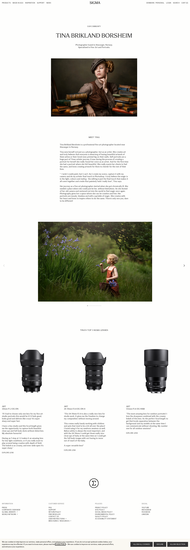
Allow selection (177, 544)
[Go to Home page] (95, 2)
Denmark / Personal (155, 3)
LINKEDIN (145, 514)
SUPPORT (52, 510)
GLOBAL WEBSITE (9, 512)
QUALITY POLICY (101, 516)
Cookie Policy (60, 544)
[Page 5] (93, 305)
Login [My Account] (168, 3)
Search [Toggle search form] (176, 3)
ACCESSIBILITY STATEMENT (105, 519)
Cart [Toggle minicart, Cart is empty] (184, 3)
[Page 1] (87, 305)
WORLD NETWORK (9, 514)
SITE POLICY (100, 510)
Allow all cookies (141, 544)
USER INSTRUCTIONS (57, 519)
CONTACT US (54, 516)
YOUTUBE (145, 508)
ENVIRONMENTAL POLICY (105, 514)
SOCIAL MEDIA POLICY (103, 512)
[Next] (184, 266)
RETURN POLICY (55, 512)
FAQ (50, 508)
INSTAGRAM (146, 510)
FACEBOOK (146, 512)
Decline (160, 544)
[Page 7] (96, 305)
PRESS (4, 508)
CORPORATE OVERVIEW (11, 510)
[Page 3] (90, 305)
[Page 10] (100, 305)
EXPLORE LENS (8, 453)
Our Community (94, 26)
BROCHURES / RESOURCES (59, 521)
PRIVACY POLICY (101, 508)
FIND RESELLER (54, 514)
